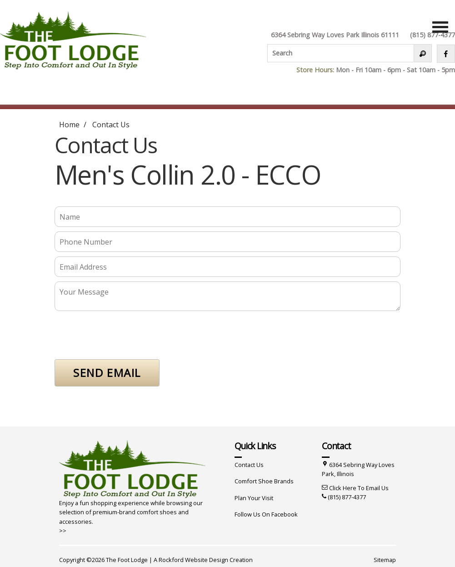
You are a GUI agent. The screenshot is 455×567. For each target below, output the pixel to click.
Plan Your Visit (254, 498)
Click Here (342, 488)
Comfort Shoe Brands (264, 481)
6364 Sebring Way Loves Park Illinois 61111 (335, 34)
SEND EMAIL (107, 372)
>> (62, 531)
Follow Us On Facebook (266, 514)
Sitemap (385, 560)
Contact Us (111, 125)
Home (69, 125)
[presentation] (124, 337)
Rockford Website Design (193, 560)
